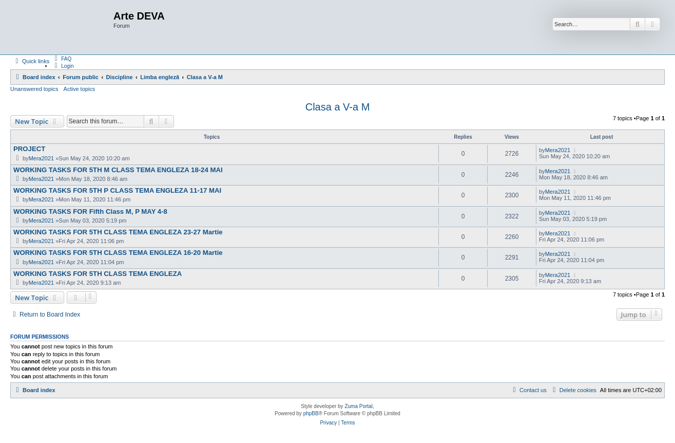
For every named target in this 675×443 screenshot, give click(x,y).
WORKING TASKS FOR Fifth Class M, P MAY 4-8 (90, 211)
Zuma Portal (358, 406)
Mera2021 (41, 158)
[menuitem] (61, 58)
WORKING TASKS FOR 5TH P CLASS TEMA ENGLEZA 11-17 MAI (117, 190)
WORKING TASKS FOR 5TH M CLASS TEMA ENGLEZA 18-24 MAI (118, 170)
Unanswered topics (34, 89)
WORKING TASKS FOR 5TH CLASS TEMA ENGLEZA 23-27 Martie (118, 232)
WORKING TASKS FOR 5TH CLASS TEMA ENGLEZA (97, 274)
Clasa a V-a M (337, 107)
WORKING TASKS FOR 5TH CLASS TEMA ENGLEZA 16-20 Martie (118, 252)
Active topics (79, 89)
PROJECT (29, 149)
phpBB (311, 413)
